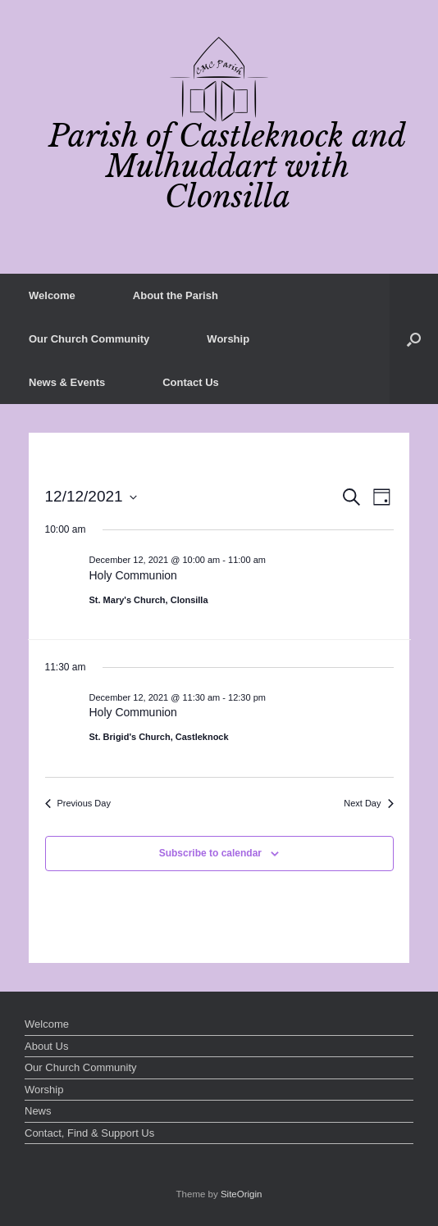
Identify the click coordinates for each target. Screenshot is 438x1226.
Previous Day (78, 803)
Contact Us (190, 382)
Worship (228, 339)
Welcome (52, 295)
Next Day (368, 803)
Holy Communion (133, 575)
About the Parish (175, 295)
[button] (414, 339)
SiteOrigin (241, 1194)
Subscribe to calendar (210, 853)
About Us (46, 1046)
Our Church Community (89, 339)
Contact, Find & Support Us (89, 1133)
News (38, 1111)
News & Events (67, 382)
